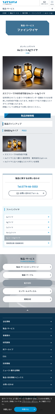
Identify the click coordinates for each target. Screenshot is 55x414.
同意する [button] (25, 409)
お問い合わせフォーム (29, 193)
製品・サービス (28, 8)
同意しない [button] (7, 409)
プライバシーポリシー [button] (30, 401)
